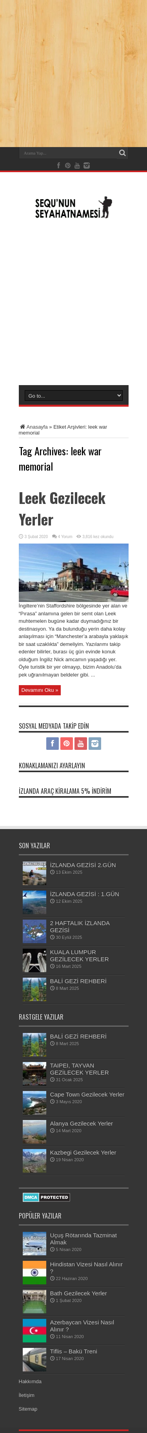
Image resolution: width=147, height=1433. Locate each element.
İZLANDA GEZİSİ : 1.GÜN (85, 894)
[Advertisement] (73, 301)
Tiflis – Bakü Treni (73, 1351)
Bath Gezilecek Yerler (78, 1293)
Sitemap (28, 1409)
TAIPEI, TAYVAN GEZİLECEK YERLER (79, 1069)
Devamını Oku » (40, 690)
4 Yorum (65, 537)
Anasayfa (33, 427)
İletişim (26, 1395)
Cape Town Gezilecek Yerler (87, 1094)
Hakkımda (30, 1381)
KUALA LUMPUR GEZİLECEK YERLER (79, 955)
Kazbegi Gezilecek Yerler (83, 1152)
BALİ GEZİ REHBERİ (78, 981)
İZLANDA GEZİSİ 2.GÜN (83, 865)
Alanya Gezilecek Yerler (81, 1123)
